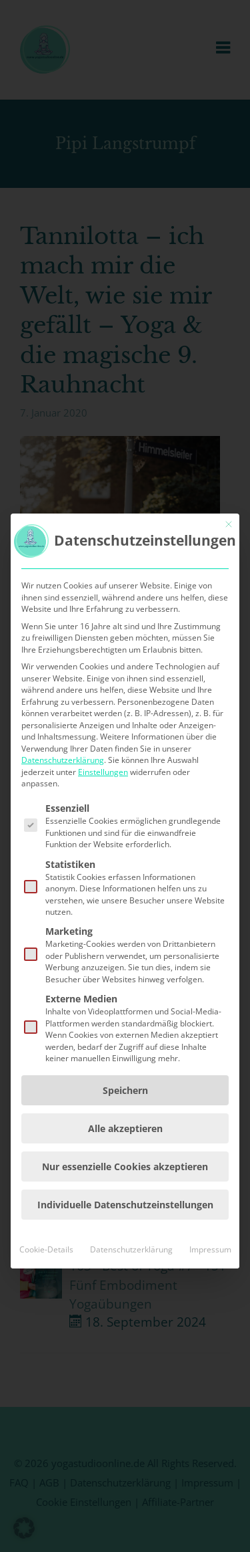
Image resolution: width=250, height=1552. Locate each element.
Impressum (210, 1339)
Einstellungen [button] (103, 862)
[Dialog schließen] (228, 615)
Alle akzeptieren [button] (125, 1218)
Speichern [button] (125, 1180)
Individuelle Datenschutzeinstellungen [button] (125, 1295)
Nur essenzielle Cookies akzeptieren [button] (125, 1256)
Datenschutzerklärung (62, 851)
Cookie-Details (46, 1339)
